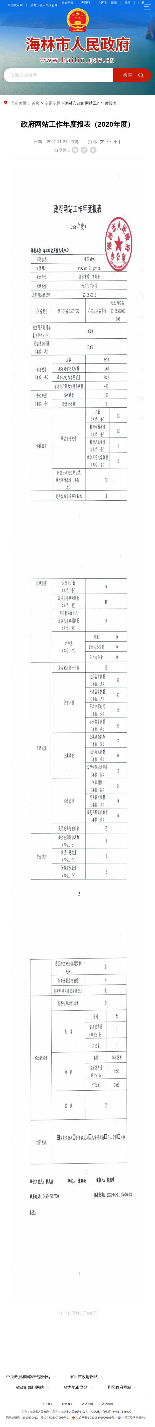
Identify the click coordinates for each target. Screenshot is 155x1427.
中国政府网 (15, 5)
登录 (128, 2)
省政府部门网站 (30, 1387)
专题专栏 (52, 103)
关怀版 (102, 2)
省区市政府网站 (84, 1377)
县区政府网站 (119, 1387)
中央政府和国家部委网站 (28, 1377)
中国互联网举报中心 (132, 1417)
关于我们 (47, 1403)
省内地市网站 (76, 1387)
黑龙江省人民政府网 (43, 5)
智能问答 (67, 2)
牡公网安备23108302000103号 (93, 1417)
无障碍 (85, 2)
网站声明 (87, 1403)
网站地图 (107, 1403)
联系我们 (67, 1403)
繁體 (114, 2)
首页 (36, 103)
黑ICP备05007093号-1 (54, 1417)
